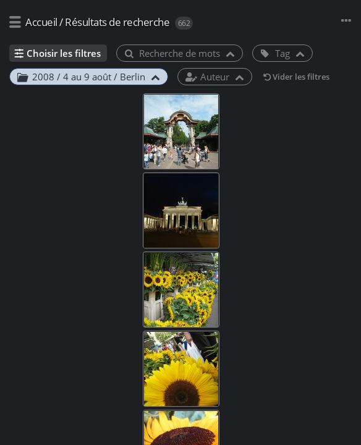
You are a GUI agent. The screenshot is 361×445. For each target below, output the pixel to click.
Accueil (41, 22)
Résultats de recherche (117, 22)
